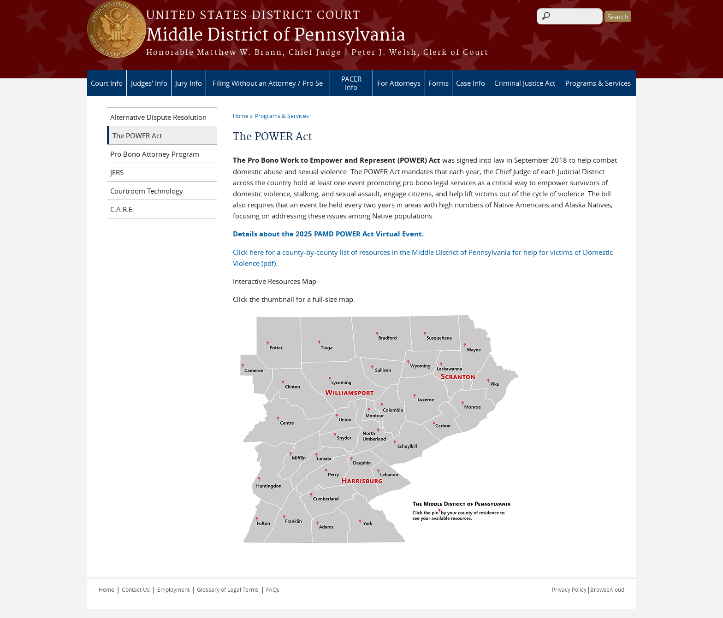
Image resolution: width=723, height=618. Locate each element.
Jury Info (188, 83)
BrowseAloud (607, 589)
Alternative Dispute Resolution (158, 117)
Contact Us (136, 589)
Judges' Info (149, 83)
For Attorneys (399, 83)
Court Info (107, 83)
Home (241, 115)
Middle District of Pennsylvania (275, 35)
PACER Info (351, 83)
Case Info (470, 83)
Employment (173, 589)
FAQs (272, 589)
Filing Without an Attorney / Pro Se (268, 83)
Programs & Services (598, 83)
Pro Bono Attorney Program (154, 154)
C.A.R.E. (122, 209)
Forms (438, 83)
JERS (117, 172)
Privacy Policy (569, 589)
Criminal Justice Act (524, 83)
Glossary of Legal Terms (228, 589)
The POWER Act (137, 135)
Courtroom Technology (146, 190)
